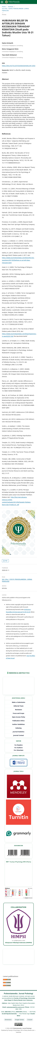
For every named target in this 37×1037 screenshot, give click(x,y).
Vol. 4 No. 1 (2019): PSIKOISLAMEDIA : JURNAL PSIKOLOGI (15, 9)
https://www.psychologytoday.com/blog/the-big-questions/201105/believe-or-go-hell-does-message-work (18, 260)
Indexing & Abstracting (19, 673)
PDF (6, 561)
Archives (10, 6)
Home (4, 6)
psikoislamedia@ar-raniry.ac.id (15, 1007)
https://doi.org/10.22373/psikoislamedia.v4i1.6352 (18, 66)
